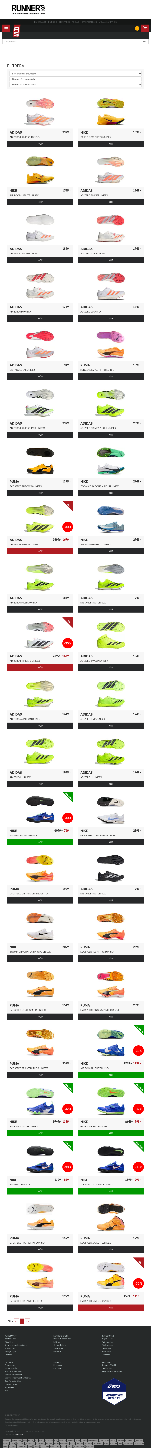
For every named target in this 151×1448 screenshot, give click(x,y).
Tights (5, 1446)
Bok (36, 1440)
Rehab (56, 1443)
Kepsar (84, 1440)
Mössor (5, 1443)
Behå (25, 1440)
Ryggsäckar (64, 1443)
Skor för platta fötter (13, 1381)
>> (27, 1321)
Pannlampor (30, 1443)
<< (16, 1321)
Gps (55, 1440)
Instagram (57, 1368)
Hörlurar (71, 1440)
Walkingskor (55, 1446)
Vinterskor (90, 1446)
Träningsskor (107, 1342)
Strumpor (113, 1443)
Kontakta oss (10, 1339)
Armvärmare (16, 1440)
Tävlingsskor (107, 1345)
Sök (145, 41)
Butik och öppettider (59, 22)
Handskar (62, 1440)
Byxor (41, 1440)
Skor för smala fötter (13, 1374)
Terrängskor (107, 1348)
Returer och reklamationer (16, 1345)
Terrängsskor (139, 1443)
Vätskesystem (79, 1446)
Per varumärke (11, 1368)
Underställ (45, 1446)
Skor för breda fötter (13, 1371)
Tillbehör (106, 1354)
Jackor (77, 1440)
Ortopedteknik (89, 22)
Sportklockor (97, 1443)
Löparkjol (120, 1440)
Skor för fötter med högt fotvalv (18, 1378)
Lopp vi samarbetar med (112, 1371)
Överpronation (11, 1384)
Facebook (57, 1365)
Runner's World (109, 1365)
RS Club (75, 22)
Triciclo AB (19, 1434)
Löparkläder (107, 1339)
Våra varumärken (108, 22)
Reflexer (49, 1443)
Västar (70, 1446)
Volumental (58, 1348)
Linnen (112, 1440)
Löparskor (139, 1440)
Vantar (63, 1446)
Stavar (106, 1443)
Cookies (8, 1354)
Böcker (30, 1440)
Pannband (20, 1443)
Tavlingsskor (128, 1443)
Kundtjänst (40, 22)
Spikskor (79, 1443)
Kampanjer (9, 1387)
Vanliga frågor (10, 1351)
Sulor (120, 1443)
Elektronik (106, 1351)
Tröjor (30, 1446)
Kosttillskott (104, 1440)
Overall (12, 1443)
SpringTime (107, 1368)
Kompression (93, 1440)
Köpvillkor (9, 1342)
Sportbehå (88, 1443)
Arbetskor (6, 1440)
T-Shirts (36, 1446)
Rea (6, 1390)
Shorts (72, 1443)
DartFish (57, 1351)
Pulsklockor (40, 1443)
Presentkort (10, 1348)
